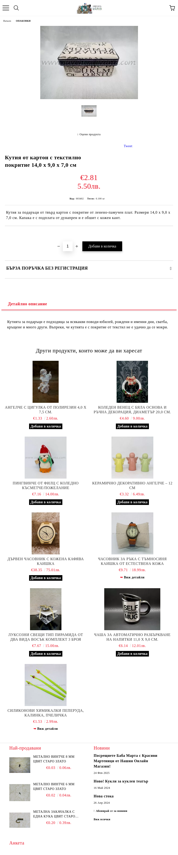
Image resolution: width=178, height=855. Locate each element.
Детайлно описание (27, 304)
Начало (7, 21)
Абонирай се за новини (112, 811)
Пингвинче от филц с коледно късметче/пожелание (46, 485)
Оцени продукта (90, 134)
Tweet (128, 146)
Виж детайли (134, 577)
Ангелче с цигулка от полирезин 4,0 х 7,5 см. (45, 409)
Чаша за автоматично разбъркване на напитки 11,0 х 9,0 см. (132, 637)
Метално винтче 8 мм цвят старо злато (53, 759)
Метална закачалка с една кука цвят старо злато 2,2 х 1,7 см (54, 814)
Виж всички (102, 819)
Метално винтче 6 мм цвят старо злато (53, 786)
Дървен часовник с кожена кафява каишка (45, 561)
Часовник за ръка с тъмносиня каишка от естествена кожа (132, 561)
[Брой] (68, 246)
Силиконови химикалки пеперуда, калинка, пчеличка (45, 713)
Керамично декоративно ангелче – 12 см (132, 485)
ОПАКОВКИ (23, 21)
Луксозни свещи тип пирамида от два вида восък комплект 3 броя (45, 637)
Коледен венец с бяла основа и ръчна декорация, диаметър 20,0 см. (132, 409)
